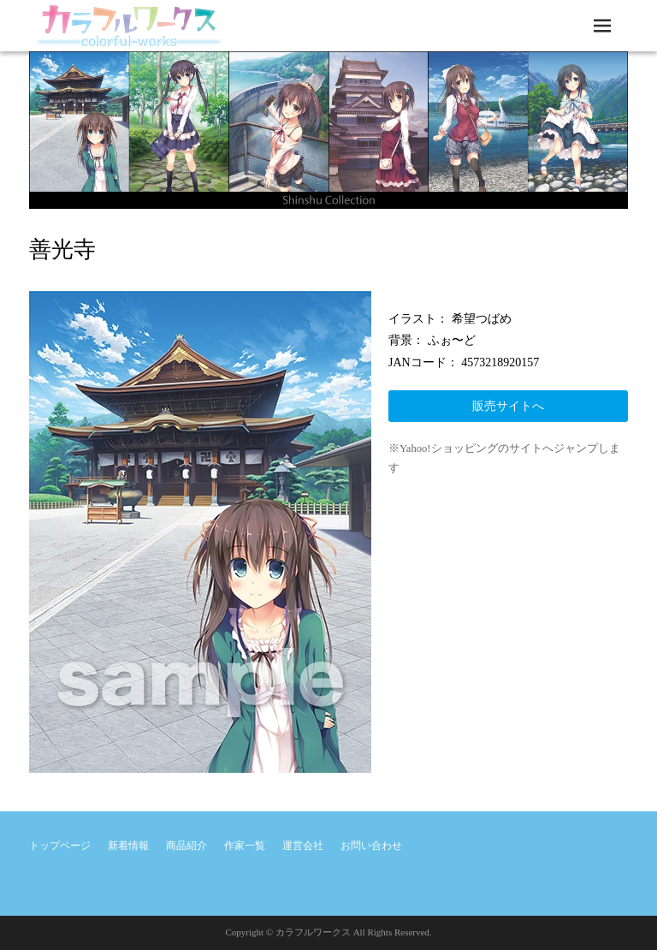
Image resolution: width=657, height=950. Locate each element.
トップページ (60, 846)
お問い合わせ (371, 846)
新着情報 (128, 846)
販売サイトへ (508, 406)
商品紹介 (186, 846)
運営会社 (302, 846)
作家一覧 (244, 846)
